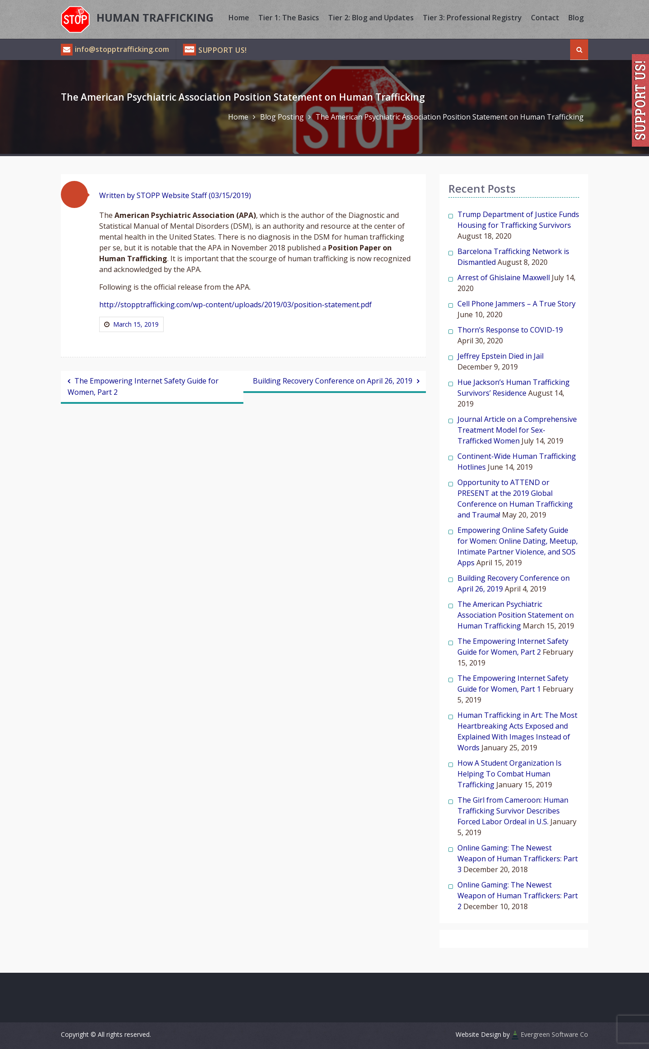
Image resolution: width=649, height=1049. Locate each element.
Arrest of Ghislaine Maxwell (503, 277)
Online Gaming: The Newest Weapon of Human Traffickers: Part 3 (517, 858)
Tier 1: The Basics (288, 18)
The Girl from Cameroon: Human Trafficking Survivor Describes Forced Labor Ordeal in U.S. (512, 811)
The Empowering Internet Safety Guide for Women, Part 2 (143, 386)
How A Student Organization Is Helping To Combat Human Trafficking (509, 774)
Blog (576, 18)
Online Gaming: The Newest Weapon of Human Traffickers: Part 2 (517, 895)
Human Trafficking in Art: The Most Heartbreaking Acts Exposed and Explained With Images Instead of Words (517, 731)
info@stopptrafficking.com (115, 49)
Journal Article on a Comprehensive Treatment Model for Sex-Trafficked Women (517, 430)
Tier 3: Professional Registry (472, 18)
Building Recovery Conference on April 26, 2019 (332, 381)
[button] (74, 194)
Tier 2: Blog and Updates (371, 18)
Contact (545, 18)
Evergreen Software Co (554, 1034)
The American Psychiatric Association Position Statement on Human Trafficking (515, 615)
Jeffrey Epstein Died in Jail (500, 356)
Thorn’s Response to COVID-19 (510, 330)
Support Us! (222, 50)
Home (239, 18)
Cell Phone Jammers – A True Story (516, 304)
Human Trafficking (155, 17)
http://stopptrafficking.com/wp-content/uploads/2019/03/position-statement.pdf (235, 305)
